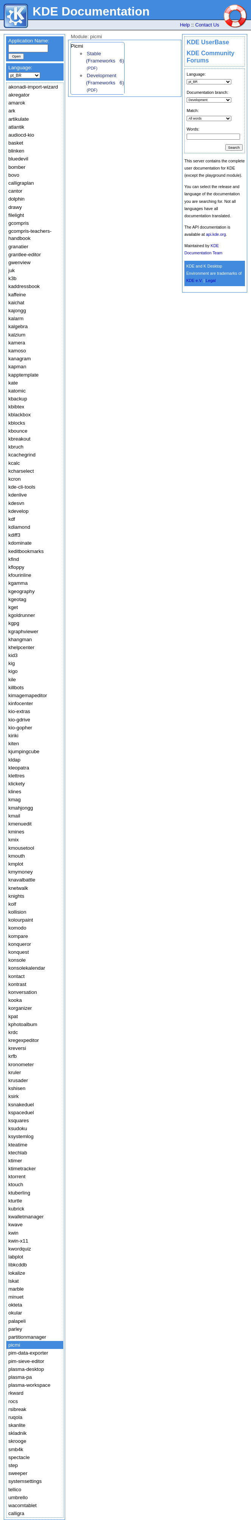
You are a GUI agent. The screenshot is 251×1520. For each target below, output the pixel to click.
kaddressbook (24, 286)
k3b (12, 278)
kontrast (17, 984)
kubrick (16, 1209)
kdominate (20, 543)
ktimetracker (22, 1168)
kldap (14, 760)
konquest (18, 952)
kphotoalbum (22, 1024)
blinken (16, 151)
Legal (211, 280)
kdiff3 (14, 535)
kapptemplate (23, 375)
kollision (17, 912)
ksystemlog (21, 1136)
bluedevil (18, 159)
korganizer (20, 1008)
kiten (13, 743)
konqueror (19, 944)
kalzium (16, 335)
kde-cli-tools (21, 487)
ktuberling (19, 1193)
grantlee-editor (24, 254)
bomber (16, 167)
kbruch (15, 447)
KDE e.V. (194, 280)
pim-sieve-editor (26, 1361)
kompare (18, 936)
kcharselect (21, 471)
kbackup (17, 399)
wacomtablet (22, 1505)
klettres (16, 776)
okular (15, 1313)
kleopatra (18, 768)
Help (185, 25)
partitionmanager (27, 1337)
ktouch (15, 1184)
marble (16, 1289)
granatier (18, 246)
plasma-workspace (29, 1385)
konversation (22, 992)
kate (13, 383)
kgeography (21, 591)
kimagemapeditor (27, 695)
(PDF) (92, 68)
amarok (16, 103)
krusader (18, 1080)
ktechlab (17, 1153)
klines (14, 791)
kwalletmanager (26, 1216)
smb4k (15, 1449)
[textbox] (28, 48)
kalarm (15, 318)
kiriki (13, 735)
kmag (14, 799)
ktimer (15, 1160)
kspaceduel (21, 1112)
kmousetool (21, 848)
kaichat (16, 302)
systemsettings (25, 1481)
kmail (14, 816)
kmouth (16, 856)
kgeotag (17, 599)
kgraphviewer (23, 631)
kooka (15, 1000)
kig (11, 663)
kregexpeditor (23, 1040)
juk (11, 270)
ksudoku (17, 1128)
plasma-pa (20, 1377)
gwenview (19, 262)
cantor (15, 191)
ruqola (15, 1417)
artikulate (18, 119)
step (13, 1465)
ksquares (18, 1120)
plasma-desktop (26, 1369)
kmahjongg (20, 808)
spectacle (19, 1457)
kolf (12, 904)
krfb (12, 1056)
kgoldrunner (21, 615)
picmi (14, 1345)
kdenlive (17, 495)
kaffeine (17, 294)
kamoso (17, 351)
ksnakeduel (21, 1104)
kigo (12, 671)
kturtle (15, 1201)
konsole (17, 960)
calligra (16, 1513)
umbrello (18, 1497)
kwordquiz (19, 1249)
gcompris (18, 223)
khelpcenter (21, 647)
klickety (16, 783)
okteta (15, 1305)
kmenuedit (20, 824)
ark (12, 111)
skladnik (17, 1433)
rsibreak (17, 1409)
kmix (13, 840)
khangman (20, 639)
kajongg (17, 310)
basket (15, 143)
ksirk (13, 1096)
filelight (16, 215)
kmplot (15, 864)
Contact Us (207, 25)
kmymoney (20, 872)
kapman (17, 366)
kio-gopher (20, 727)
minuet (15, 1297)
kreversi (17, 1048)
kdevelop (18, 511)
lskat (13, 1281)
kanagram (19, 358)
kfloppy (16, 567)
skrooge (17, 1441)
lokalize (16, 1273)
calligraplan (21, 183)
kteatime (17, 1145)
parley (15, 1329)
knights (16, 896)
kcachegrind (22, 455)
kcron (14, 479)
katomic (17, 391)
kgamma (18, 583)
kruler (14, 1072)
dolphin (16, 199)
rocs (13, 1401)
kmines (16, 832)
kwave (15, 1224)
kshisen (16, 1088)
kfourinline (19, 575)
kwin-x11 (18, 1241)
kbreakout (19, 439)
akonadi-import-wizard (33, 87)
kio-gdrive (19, 720)
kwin (13, 1233)
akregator (19, 95)
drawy (15, 207)
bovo (13, 175)
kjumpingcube (23, 751)
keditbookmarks (26, 551)
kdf (11, 519)
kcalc (14, 463)
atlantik (16, 127)
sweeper (17, 1473)
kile (12, 679)
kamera (16, 343)
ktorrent (16, 1176)
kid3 (12, 655)
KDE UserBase (208, 42)
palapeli (17, 1321)
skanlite (16, 1425)
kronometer (21, 1064)
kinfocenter (20, 703)
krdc (13, 1032)
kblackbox (19, 414)
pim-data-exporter (28, 1353)
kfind (13, 559)
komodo (17, 928)
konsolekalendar (26, 968)
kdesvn (16, 503)
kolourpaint (20, 920)
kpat (13, 1016)
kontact (16, 976)
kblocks (16, 423)
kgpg (13, 623)
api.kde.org (216, 234)
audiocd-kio (21, 135)
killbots (16, 687)
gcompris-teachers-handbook (29, 234)
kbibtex (16, 407)
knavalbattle (21, 880)
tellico (14, 1489)
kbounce (17, 431)
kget (13, 607)
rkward (15, 1393)
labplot (15, 1257)
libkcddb (17, 1265)
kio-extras (19, 711)
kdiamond (19, 527)
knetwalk (18, 888)
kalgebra (18, 326)
